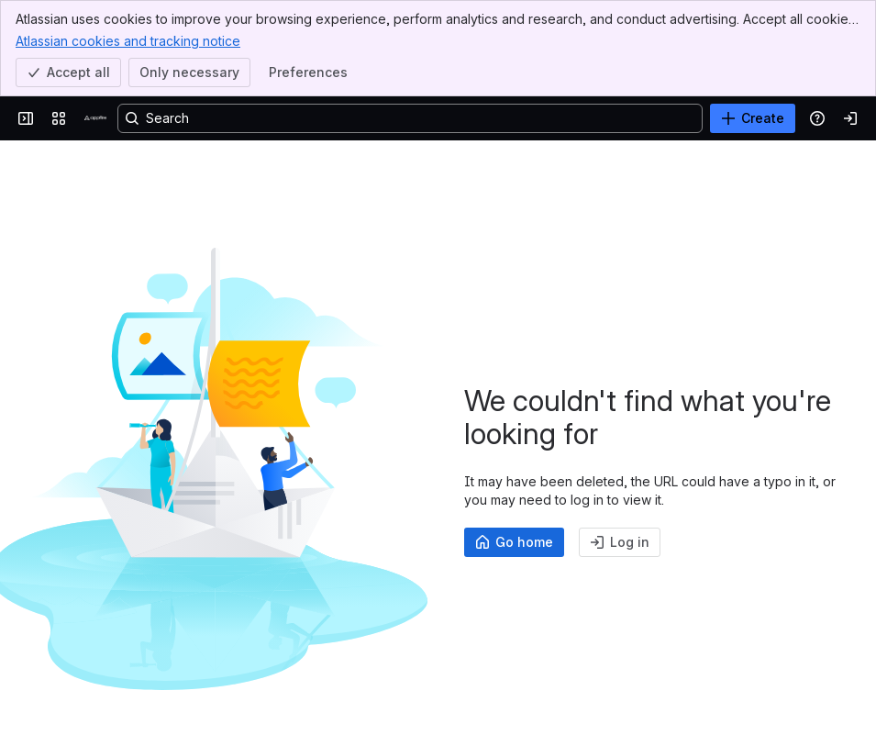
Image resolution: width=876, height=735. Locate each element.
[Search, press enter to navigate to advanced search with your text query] (410, 118)
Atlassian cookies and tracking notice (128, 40)
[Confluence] (95, 118)
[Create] (752, 118)
